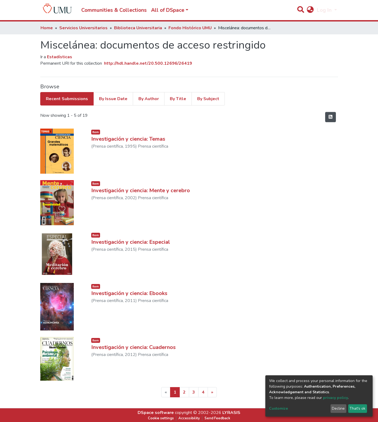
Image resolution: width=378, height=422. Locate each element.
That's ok (357, 408)
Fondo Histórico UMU (190, 28)
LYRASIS (231, 413)
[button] (310, 10)
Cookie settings (161, 418)
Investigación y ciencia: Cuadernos (133, 347)
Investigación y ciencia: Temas (128, 139)
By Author (148, 99)
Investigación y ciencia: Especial (130, 242)
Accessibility (189, 418)
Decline (338, 408)
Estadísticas (59, 57)
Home (47, 28)
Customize (278, 408)
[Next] (212, 392)
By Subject (208, 99)
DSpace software (156, 413)
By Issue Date (113, 99)
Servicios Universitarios (83, 28)
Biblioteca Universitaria (138, 28)
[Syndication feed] (330, 117)
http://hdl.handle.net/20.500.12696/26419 (148, 63)
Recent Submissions (67, 99)
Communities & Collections (114, 10)
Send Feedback (217, 418)
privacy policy (335, 397)
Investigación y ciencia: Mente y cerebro (140, 190)
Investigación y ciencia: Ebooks (129, 293)
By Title (178, 99)
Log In (325, 10)
